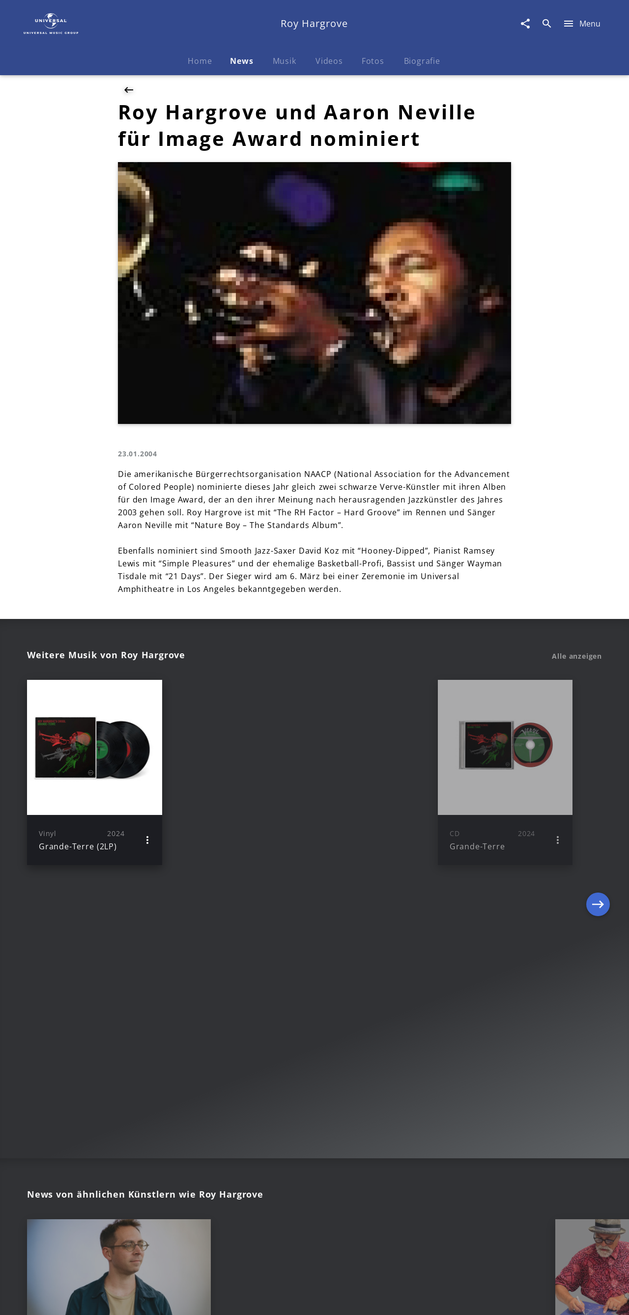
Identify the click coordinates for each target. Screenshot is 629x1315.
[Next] (598, 772)
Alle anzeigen (577, 656)
